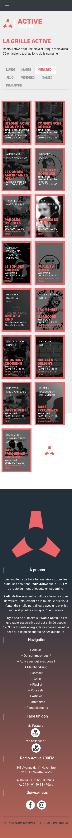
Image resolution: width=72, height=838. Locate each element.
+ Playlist (36, 684)
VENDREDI (28, 77)
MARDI (26, 69)
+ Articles (36, 696)
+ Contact (36, 673)
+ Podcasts (36, 690)
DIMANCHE (14, 85)
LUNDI (10, 69)
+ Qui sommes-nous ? (36, 655)
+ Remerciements (36, 708)
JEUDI (10, 77)
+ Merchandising (36, 667)
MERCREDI (45, 69)
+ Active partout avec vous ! (36, 661)
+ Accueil (36, 650)
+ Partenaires (36, 702)
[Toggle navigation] (7, 5)
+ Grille (36, 679)
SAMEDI (47, 77)
